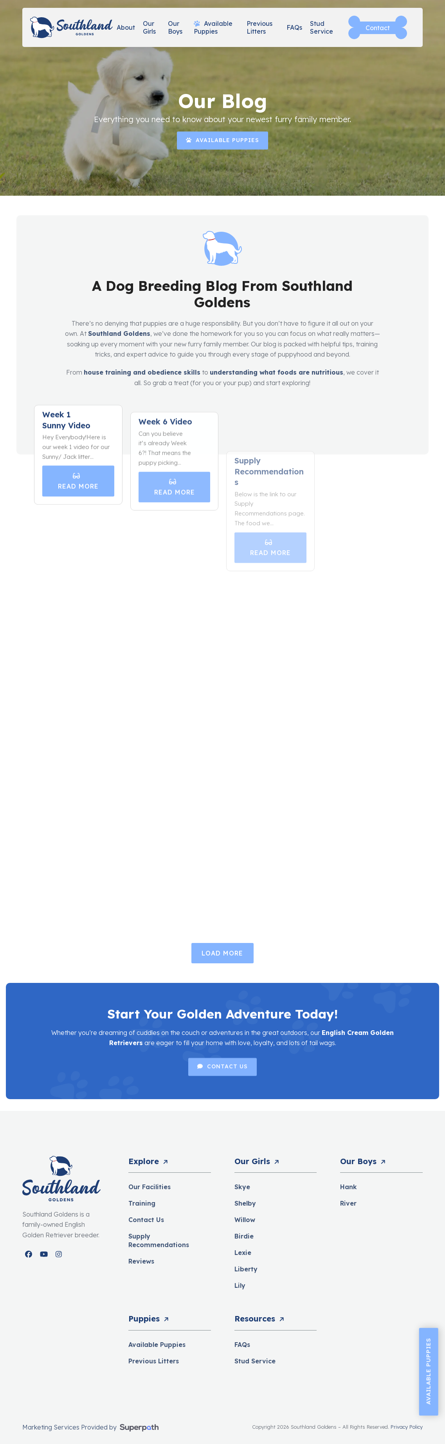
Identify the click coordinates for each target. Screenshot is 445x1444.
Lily (239, 1285)
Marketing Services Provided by (70, 1427)
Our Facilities (149, 1187)
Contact (378, 28)
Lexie (242, 1253)
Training (141, 1203)
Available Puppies (157, 1344)
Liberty (246, 1269)
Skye (242, 1187)
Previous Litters (153, 1361)
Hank (348, 1187)
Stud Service (255, 1361)
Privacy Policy (407, 1427)
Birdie (244, 1236)
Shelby (245, 1203)
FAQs (242, 1344)
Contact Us (146, 1220)
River (348, 1203)
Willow (244, 1220)
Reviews (141, 1261)
